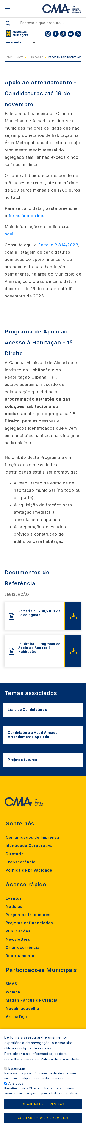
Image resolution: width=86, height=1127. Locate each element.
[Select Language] (19, 42)
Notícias (14, 906)
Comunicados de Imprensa (32, 837)
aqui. (10, 234)
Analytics (15, 1092)
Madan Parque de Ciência (32, 1000)
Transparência (21, 862)
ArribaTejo (16, 1016)
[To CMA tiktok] (63, 34)
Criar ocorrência (23, 947)
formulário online (26, 215)
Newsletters (18, 939)
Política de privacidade (29, 870)
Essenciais (17, 1077)
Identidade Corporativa (29, 845)
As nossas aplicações (20, 34)
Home (8, 57)
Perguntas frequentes (28, 914)
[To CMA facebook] (55, 34)
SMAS (11, 983)
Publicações (18, 931)
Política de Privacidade (60, 1068)
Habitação (36, 57)
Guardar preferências (43, 1112)
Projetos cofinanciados (29, 923)
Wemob (13, 992)
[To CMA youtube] (70, 34)
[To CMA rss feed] (78, 34)
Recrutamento (20, 955)
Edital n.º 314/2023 (58, 244)
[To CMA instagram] (48, 34)
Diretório (15, 853)
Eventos (14, 898)
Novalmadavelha (22, 1008)
